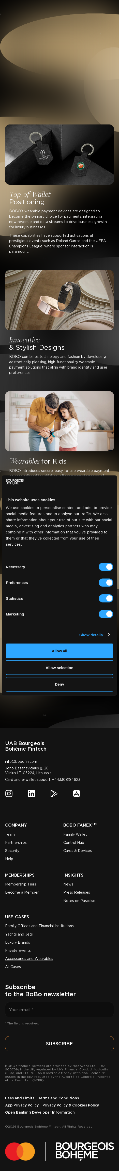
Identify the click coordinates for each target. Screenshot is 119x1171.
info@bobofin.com (21, 761)
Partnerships (16, 843)
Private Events (18, 950)
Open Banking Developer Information (40, 1112)
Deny (59, 684)
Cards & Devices (77, 851)
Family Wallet (75, 834)
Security (12, 851)
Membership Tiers (20, 884)
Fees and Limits (19, 1098)
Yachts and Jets (19, 934)
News (68, 884)
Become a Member (22, 892)
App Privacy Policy (22, 1105)
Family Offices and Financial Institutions (39, 926)
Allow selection (59, 667)
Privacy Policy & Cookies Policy (70, 1105)
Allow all (59, 651)
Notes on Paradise (79, 901)
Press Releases (76, 892)
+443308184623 (66, 780)
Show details (91, 634)
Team (10, 834)
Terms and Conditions (58, 1098)
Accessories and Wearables (29, 959)
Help (9, 859)
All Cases (13, 967)
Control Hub (73, 843)
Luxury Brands (17, 942)
